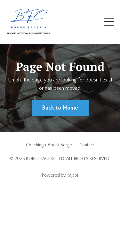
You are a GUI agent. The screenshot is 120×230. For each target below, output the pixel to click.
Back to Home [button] (60, 108)
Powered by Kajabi (60, 175)
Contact (86, 145)
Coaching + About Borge (49, 145)
